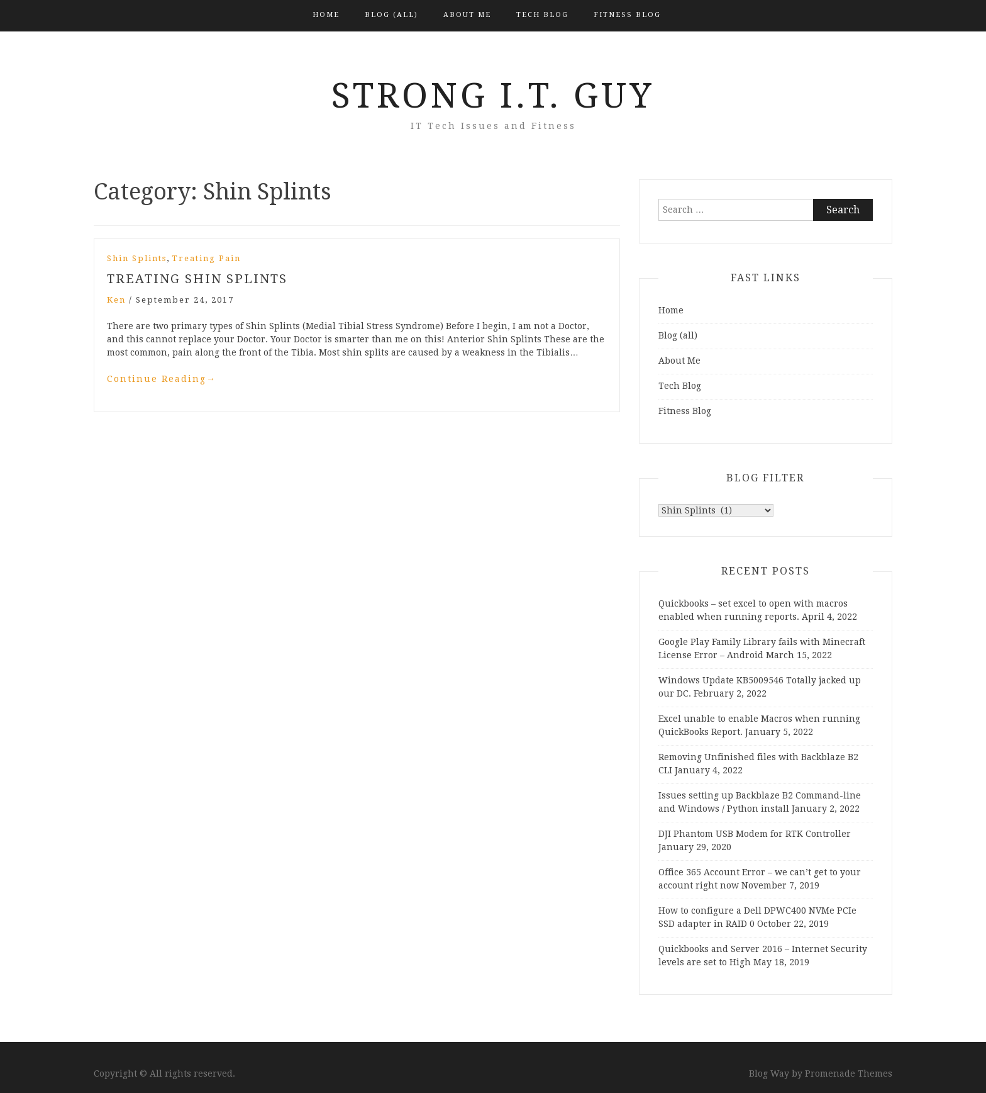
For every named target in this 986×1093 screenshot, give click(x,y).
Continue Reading (161, 379)
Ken (116, 300)
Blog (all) (391, 15)
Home (326, 15)
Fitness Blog (627, 15)
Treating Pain (206, 258)
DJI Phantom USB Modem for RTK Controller (754, 834)
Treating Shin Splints (197, 278)
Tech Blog (542, 15)
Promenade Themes (848, 1073)
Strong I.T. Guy (493, 96)
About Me (467, 15)
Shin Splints (137, 258)
